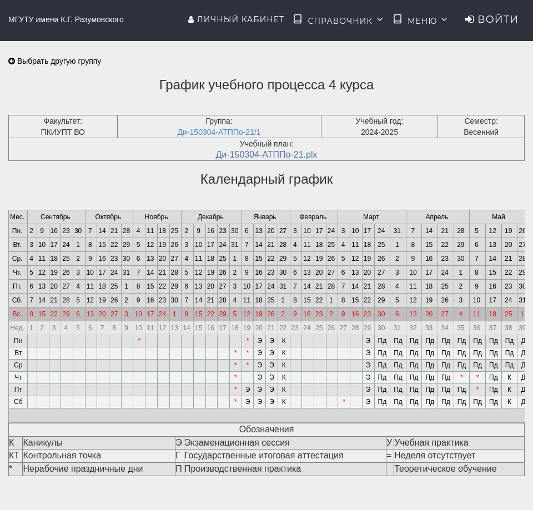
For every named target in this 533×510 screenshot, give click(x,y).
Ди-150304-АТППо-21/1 (219, 132)
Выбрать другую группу (54, 61)
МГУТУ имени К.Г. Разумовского (66, 19)
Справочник (338, 20)
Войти (492, 19)
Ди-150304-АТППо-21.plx (267, 154)
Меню (421, 20)
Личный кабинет (236, 19)
